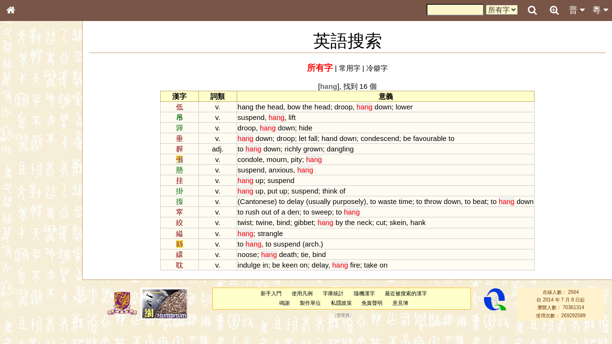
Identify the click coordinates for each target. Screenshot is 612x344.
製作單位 (310, 303)
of (342, 191)
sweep (321, 212)
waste (387, 201)
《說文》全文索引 (35, 293)
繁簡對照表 (26, 319)
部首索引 (23, 127)
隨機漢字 (364, 293)
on (304, 265)
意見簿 (400, 303)
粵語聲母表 (26, 196)
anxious (281, 170)
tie (304, 254)
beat (480, 201)
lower (404, 107)
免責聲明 (371, 303)
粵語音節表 (26, 187)
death (287, 254)
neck (364, 222)
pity (296, 159)
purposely (348, 201)
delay (295, 201)
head (275, 107)
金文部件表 (26, 153)
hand (330, 138)
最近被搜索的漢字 (406, 293)
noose (247, 254)
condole (250, 159)
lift (291, 117)
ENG (42, 105)
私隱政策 (341, 303)
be (407, 138)
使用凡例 (302, 293)
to (451, 138)
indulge (249, 265)
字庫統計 (333, 293)
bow (293, 107)
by (339, 222)
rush (252, 212)
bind (283, 222)
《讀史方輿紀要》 (35, 302)
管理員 (343, 315)
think (330, 191)
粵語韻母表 (26, 205)
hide (305, 128)
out (267, 212)
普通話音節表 (29, 260)
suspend (251, 117)
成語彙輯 (23, 311)
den (293, 212)
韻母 (32, 251)
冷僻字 (377, 68)
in (265, 265)
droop (343, 107)
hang (245, 107)
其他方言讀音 (29, 268)
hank (418, 222)
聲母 (19, 251)
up (259, 180)
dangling (340, 149)
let (302, 138)
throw (433, 201)
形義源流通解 (29, 162)
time (405, 201)
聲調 (45, 251)
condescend (380, 138)
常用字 (350, 68)
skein (398, 222)
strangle (270, 233)
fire (355, 265)
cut (381, 222)
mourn (277, 159)
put (272, 191)
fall (312, 138)
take (370, 265)
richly (292, 149)
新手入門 (271, 293)
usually (319, 201)
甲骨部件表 (26, 144)
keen (289, 265)
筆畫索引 (23, 136)
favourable (430, 138)
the (260, 107)
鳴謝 (284, 303)
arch (312, 244)
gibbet (304, 222)
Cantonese (257, 201)
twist (245, 222)
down (383, 107)
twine (264, 222)
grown (313, 149)
